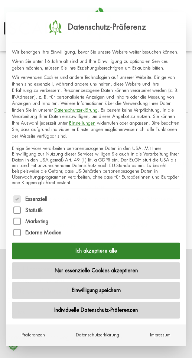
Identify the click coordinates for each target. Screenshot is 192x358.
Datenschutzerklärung (76, 103)
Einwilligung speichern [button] (96, 283)
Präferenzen (33, 328)
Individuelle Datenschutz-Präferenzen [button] (96, 303)
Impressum (160, 328)
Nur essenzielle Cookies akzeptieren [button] (96, 263)
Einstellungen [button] (82, 116)
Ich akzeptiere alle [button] (96, 244)
